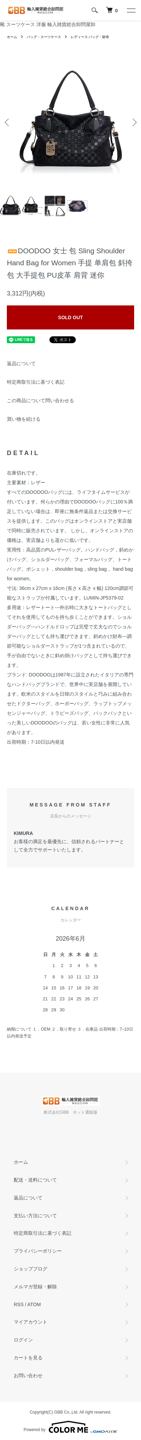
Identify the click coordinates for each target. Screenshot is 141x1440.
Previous (7, 122)
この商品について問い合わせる (40, 400)
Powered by (70, 1427)
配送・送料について (35, 1180)
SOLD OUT (70, 317)
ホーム (12, 37)
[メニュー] (130, 10)
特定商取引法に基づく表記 (35, 382)
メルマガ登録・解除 (35, 1286)
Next (133, 122)
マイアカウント (30, 1322)
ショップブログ (30, 1268)
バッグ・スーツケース (44, 37)
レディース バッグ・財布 (90, 37)
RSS (19, 1304)
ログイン (23, 1340)
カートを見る (28, 1357)
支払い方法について (35, 1215)
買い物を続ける (23, 419)
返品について (21, 363)
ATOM (34, 1304)
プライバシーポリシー (38, 1251)
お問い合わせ (28, 1375)
